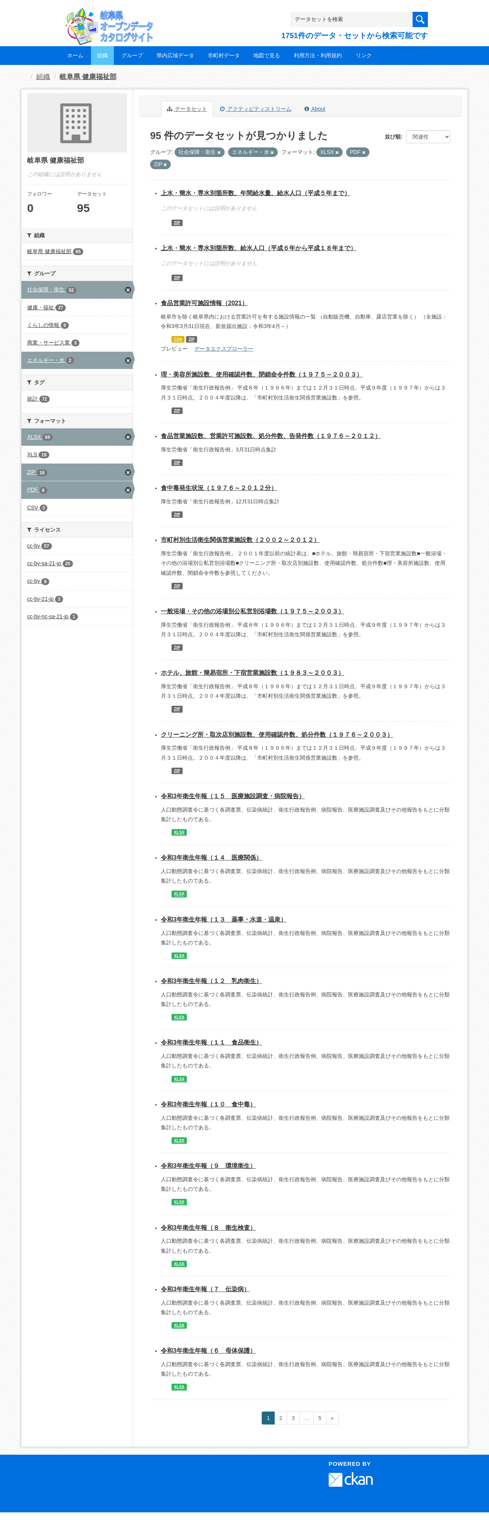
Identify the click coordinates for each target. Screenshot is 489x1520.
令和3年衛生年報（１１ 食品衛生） (211, 1042)
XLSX (179, 832)
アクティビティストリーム (255, 109)
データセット (187, 109)
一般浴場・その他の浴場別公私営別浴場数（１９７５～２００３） (252, 611)
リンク (364, 55)
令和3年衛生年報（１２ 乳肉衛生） (211, 981)
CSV (178, 339)
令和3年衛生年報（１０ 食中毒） (208, 1104)
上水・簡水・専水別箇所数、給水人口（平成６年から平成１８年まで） (258, 248)
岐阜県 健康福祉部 (88, 77)
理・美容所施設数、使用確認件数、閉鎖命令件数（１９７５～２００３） (262, 374)
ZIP (177, 222)
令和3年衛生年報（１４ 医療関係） (211, 857)
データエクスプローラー (223, 349)
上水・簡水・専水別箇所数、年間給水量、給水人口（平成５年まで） (255, 193)
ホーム (75, 55)
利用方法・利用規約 (318, 55)
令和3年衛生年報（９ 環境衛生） (208, 1166)
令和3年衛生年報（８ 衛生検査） (208, 1227)
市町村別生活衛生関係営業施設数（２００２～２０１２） (240, 540)
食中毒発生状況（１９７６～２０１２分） (219, 488)
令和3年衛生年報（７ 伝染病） (205, 1289)
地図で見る (266, 55)
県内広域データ (175, 55)
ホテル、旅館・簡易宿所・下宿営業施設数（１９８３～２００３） (252, 672)
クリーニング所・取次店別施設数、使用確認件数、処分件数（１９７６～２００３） (277, 734)
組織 (102, 55)
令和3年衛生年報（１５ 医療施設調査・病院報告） (233, 796)
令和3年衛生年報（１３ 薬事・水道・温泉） (224, 919)
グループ (132, 55)
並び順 (393, 137)
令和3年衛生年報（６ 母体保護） (208, 1350)
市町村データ (224, 55)
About (314, 109)
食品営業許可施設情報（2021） (204, 303)
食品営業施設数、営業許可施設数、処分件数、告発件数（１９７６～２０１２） (271, 436)
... (306, 1418)
